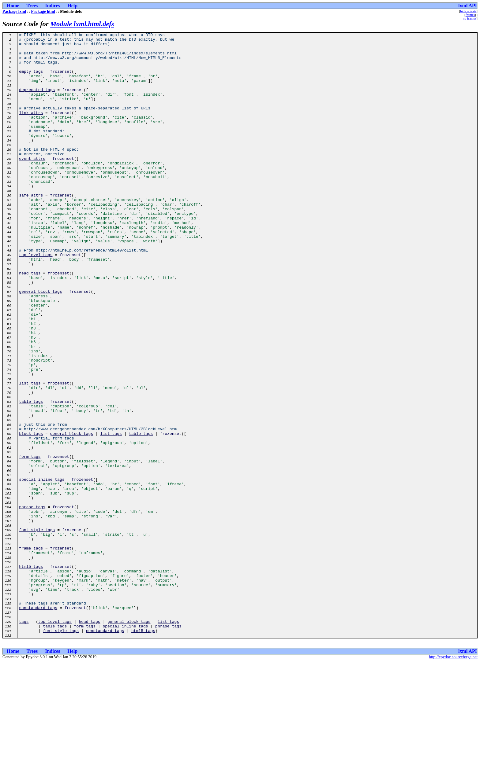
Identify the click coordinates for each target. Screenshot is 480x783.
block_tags (31, 514)
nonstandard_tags (38, 723)
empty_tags (31, 79)
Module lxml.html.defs (82, 24)
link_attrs (31, 129)
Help (72, 5)
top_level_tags (35, 299)
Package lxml (14, 11)
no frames (469, 18)
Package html (43, 11)
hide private (468, 11)
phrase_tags (32, 602)
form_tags (29, 541)
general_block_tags (40, 343)
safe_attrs (31, 228)
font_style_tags (37, 629)
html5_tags (31, 673)
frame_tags (31, 651)
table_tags (31, 475)
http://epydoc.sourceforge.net (453, 778)
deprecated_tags (37, 101)
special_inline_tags (41, 569)
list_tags (29, 453)
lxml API (467, 5)
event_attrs (32, 184)
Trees (32, 5)
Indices (52, 5)
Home (13, 5)
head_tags (29, 321)
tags (23, 739)
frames (470, 15)
